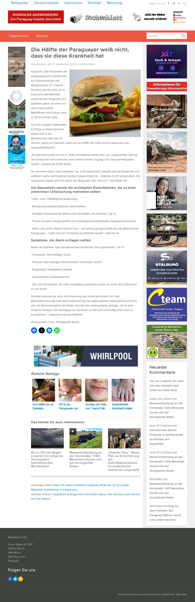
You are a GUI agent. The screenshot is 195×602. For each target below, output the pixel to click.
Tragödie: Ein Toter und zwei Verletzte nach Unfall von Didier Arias (166, 386)
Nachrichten (87, 64)
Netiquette (19, 3)
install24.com (167, 594)
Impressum (74, 3)
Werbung (114, 3)
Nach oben (181, 594)
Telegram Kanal (18, 36)
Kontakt (94, 3)
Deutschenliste (46, 3)
